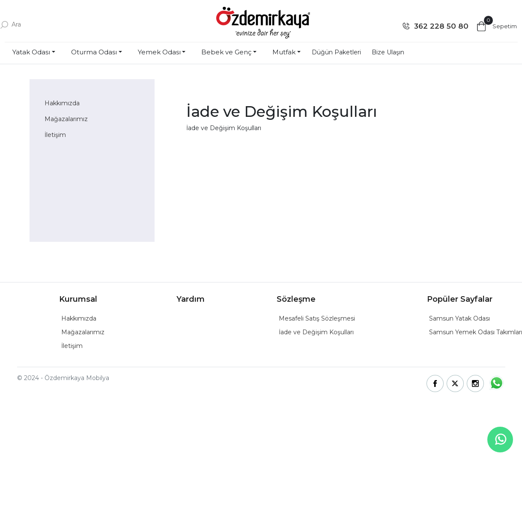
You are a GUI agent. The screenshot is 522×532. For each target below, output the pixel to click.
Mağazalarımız (66, 119)
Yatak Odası (31, 52)
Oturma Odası (94, 52)
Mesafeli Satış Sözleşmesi (317, 318)
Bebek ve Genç (226, 52)
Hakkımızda (62, 103)
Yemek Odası (159, 52)
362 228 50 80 (441, 26)
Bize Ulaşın (388, 52)
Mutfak (283, 52)
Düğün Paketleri (336, 52)
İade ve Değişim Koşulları (316, 332)
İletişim (55, 135)
